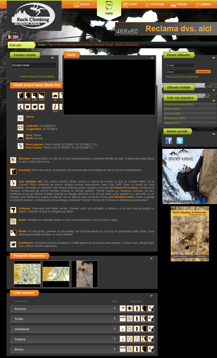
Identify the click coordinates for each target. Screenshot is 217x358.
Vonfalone (22, 329)
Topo (109, 7)
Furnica (20, 309)
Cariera (20, 339)
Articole (154, 4)
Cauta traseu (28, 76)
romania (62, 44)
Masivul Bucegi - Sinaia (109, 44)
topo (51, 44)
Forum (178, 4)
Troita (19, 319)
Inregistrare (192, 76)
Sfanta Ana (132, 44)
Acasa (81, 4)
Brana (19, 349)
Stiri (130, 4)
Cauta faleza (46, 76)
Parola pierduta (174, 76)
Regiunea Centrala (81, 44)
